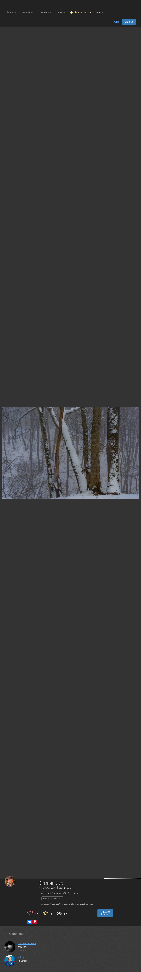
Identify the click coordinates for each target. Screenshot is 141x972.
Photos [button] (11, 12)
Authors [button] (27, 12)
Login (115, 22)
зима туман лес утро (52, 898)
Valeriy (21, 957)
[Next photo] (137, 440)
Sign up (129, 21)
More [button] (61, 12)
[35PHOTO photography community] (20, 4)
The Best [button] (44, 12)
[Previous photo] (3, 440)
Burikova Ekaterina (27, 943)
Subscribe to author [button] (105, 913)
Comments (16, 934)
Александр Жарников (55, 887)
